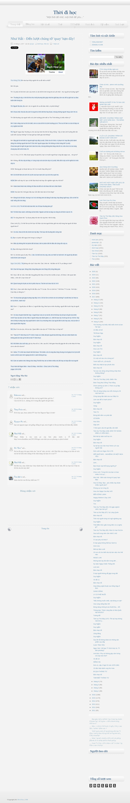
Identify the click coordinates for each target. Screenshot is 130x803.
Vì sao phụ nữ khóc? (100, 540)
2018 (94, 293)
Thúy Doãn (18, 409)
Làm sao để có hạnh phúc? (102, 399)
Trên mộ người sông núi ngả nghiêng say (107, 518)
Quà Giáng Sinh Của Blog (108, 167)
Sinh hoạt (119, 24)
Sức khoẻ (45, 24)
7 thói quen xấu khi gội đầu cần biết (105, 428)
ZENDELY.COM (97, 45)
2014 (94, 701)
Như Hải (18, 433)
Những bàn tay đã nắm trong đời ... (105, 561)
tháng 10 (97, 306)
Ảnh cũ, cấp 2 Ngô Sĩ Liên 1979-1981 (106, 665)
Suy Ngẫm (97, 336)
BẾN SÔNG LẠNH (99, 494)
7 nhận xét (56, 44)
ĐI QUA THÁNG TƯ (100, 671)
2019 (94, 290)
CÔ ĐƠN (96, 418)
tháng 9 (96, 309)
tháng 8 (96, 312)
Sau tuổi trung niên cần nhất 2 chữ (105, 533)
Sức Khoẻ (95, 251)
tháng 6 (96, 319)
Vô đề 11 (96, 580)
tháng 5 (96, 322)
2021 (94, 284)
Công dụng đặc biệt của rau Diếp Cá (105, 396)
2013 (94, 704)
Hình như (96, 546)
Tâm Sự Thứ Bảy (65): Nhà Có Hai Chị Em (108, 530)
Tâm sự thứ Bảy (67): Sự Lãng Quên (106, 512)
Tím (94, 504)
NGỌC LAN (97, 558)
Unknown (17, 395)
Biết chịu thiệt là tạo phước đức (104, 365)
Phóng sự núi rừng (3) (100, 488)
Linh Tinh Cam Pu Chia (108, 200)
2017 (94, 297)
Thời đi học (65, 12)
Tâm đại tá (18, 477)
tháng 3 (96, 685)
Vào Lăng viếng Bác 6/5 (101, 604)
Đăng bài (30, 24)
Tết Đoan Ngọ (98, 333)
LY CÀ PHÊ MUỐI (99, 594)
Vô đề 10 (96, 659)
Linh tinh (96, 567)
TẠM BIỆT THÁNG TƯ (101, 678)
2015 (94, 698)
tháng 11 (97, 303)
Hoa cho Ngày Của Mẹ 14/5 (102, 491)
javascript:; (95, 242)
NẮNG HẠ (96, 662)
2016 (94, 695)
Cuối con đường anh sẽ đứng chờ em (112, 151)
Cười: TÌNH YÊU (99, 645)
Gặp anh (96, 425)
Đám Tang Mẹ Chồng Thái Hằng (104, 383)
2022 (94, 281)
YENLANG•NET (97, 42)
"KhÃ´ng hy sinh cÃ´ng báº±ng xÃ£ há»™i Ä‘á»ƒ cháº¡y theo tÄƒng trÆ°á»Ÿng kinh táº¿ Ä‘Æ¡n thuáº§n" (105, 733)
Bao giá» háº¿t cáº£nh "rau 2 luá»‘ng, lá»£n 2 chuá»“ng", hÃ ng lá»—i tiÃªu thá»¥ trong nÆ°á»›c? (105, 721)
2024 (94, 275)
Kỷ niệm (105, 24)
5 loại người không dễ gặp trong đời (105, 573)
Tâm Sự (46, 44)
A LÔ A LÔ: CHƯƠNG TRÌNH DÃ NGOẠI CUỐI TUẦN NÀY (111, 137)
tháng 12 (97, 300)
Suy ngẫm (96, 627)
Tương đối (96, 615)
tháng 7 (96, 315)
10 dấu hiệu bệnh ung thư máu (103, 668)
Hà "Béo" (18, 448)
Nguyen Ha (18, 421)
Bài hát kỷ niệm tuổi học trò (102, 436)
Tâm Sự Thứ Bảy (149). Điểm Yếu (105, 379)
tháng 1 (96, 691)
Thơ (60, 24)
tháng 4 (96, 681)
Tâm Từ (96, 412)
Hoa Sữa (96, 421)
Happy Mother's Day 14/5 (102, 498)
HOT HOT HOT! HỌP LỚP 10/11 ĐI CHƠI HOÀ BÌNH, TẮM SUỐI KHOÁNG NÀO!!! (112, 185)
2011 (94, 710)
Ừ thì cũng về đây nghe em (109, 69)
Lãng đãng (97, 633)
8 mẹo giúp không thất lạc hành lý (104, 543)
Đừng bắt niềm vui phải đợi (102, 415)
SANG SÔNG (98, 591)
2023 (94, 278)
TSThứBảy (75, 25)
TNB (26, 799)
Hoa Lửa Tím (97, 349)
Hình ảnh (90, 24)
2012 (94, 707)
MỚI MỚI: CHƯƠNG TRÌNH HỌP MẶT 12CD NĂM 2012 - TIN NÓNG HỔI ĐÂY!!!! (112, 120)
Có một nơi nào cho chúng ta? (103, 358)
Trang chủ (15, 24)
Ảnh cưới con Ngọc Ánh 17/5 (103, 451)
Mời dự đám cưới (99, 549)
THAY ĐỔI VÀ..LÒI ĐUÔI (102, 361)
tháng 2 (96, 688)
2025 (94, 271)
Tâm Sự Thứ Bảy (98, 256)
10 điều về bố (98, 330)
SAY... (95, 463)
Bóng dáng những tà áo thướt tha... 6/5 (106, 607)
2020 (94, 287)
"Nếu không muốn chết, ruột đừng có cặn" (107, 601)
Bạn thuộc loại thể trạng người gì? (104, 466)
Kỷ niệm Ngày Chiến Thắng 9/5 (104, 564)
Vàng (95, 406)
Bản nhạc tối (97, 339)
